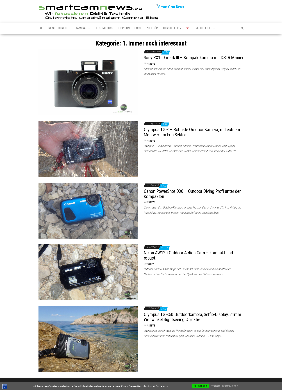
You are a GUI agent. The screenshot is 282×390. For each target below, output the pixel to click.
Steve (151, 63)
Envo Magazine (165, 383)
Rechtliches (205, 28)
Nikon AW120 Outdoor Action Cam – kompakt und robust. (188, 255)
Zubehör (152, 28)
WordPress (139, 383)
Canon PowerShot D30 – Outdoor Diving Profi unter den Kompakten (193, 194)
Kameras (83, 28)
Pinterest (188, 28)
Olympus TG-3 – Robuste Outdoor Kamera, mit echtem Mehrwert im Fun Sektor (192, 132)
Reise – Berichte (59, 28)
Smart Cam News (171, 7)
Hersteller (172, 28)
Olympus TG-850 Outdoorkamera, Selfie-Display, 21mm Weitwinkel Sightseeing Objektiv (192, 317)
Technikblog (104, 28)
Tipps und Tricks (129, 28)
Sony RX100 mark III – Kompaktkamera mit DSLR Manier (193, 57)
